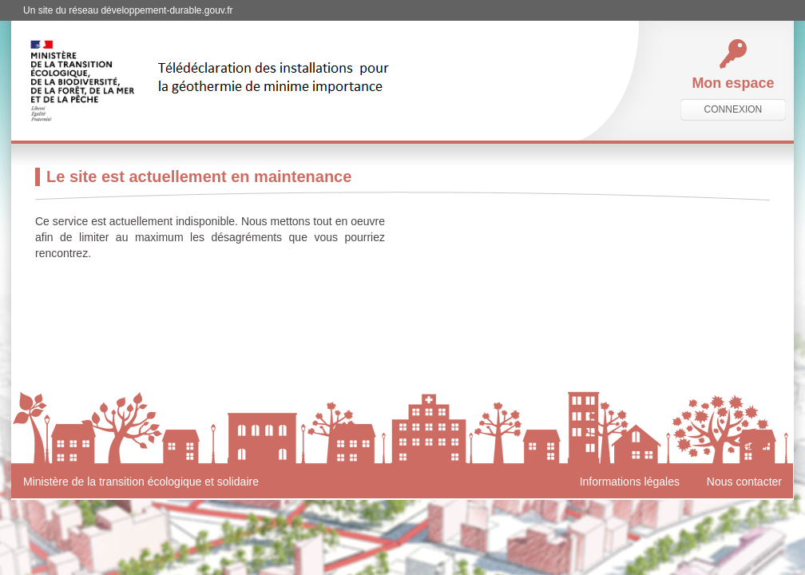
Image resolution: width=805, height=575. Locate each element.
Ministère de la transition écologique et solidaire (141, 481)
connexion (733, 109)
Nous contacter (744, 481)
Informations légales (630, 481)
